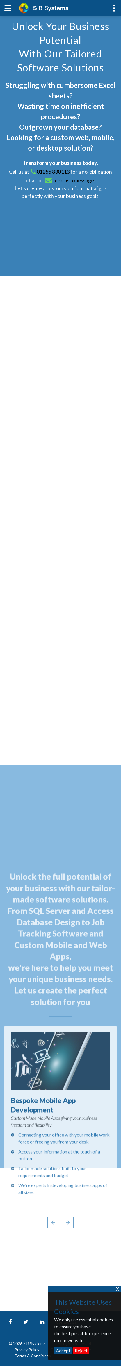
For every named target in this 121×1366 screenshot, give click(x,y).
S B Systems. (35, 1343)
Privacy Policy (27, 1349)
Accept (63, 1350)
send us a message (73, 180)
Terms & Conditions (33, 1355)
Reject (81, 1350)
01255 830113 (53, 171)
